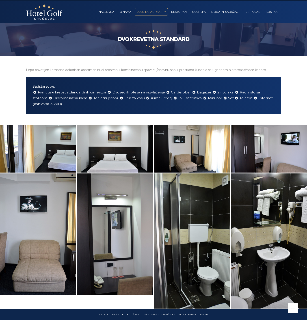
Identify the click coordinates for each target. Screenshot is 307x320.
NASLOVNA (106, 11)
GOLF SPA (199, 11)
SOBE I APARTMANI (150, 11)
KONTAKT (272, 11)
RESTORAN (179, 11)
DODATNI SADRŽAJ (224, 11)
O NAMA (125, 11)
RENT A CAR (252, 11)
